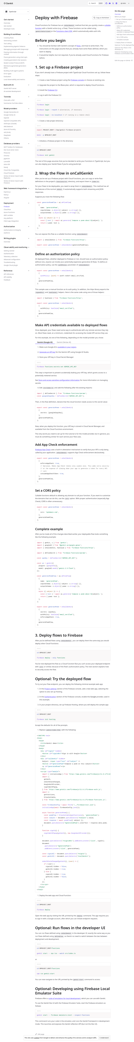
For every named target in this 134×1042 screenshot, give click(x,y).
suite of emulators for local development (65, 998)
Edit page (39, 1034)
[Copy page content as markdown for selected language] (101, 18)
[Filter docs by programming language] (17, 11)
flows (79, 46)
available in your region (67, 347)
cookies (36, 1038)
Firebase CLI (52, 90)
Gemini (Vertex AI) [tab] (64, 342)
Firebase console (77, 80)
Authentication (50, 697)
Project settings (50, 689)
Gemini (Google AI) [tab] (45, 342)
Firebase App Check (43, 449)
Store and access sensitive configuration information (59, 380)
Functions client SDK (64, 31)
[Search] (96, 3)
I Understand (103, 1038)
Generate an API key (47, 352)
